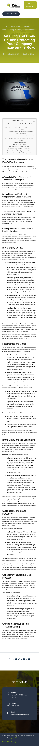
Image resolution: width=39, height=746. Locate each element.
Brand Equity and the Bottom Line (19, 146)
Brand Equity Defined (20, 142)
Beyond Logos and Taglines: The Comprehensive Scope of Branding (21, 132)
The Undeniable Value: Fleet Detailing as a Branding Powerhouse (21, 135)
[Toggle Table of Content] (32, 121)
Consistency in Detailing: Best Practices (20, 151)
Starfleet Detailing (12, 735)
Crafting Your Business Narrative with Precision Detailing (21, 139)
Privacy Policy (6, 742)
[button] (35, 14)
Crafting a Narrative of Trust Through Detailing (19, 153)
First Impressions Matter (19, 144)
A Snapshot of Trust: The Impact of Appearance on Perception (21, 128)
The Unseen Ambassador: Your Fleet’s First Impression (20, 125)
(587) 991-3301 (30, 6)
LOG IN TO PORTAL (11, 14)
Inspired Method (14, 738)
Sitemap (13, 742)
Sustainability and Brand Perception (20, 149)
